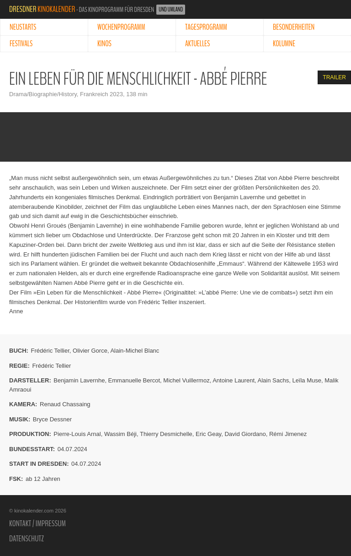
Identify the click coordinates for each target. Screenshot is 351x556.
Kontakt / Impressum (37, 523)
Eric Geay (208, 434)
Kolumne (284, 43)
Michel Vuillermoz (186, 380)
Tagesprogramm (206, 27)
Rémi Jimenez (288, 434)
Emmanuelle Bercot (134, 380)
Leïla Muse (306, 380)
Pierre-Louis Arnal (77, 434)
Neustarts (23, 27)
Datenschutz (26, 538)
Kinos (104, 43)
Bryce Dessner (52, 419)
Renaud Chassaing (65, 404)
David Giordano (245, 434)
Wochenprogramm (121, 27)
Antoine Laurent (234, 380)
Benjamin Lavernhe (79, 380)
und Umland (171, 9)
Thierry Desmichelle (166, 434)
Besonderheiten (293, 27)
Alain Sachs (273, 380)
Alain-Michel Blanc (134, 350)
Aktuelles (197, 43)
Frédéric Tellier (50, 350)
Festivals (21, 43)
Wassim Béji (120, 434)
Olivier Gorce (90, 350)
